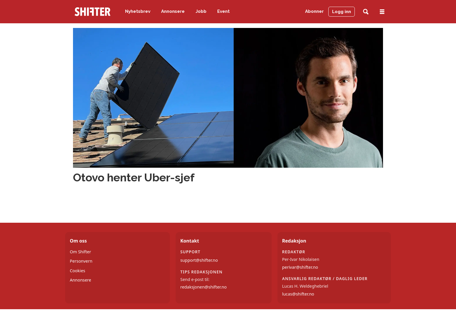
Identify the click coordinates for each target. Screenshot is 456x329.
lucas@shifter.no (298, 294)
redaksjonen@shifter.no (203, 287)
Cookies (77, 270)
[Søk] (365, 11)
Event (223, 11)
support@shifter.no (199, 260)
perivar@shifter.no (300, 267)
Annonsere (173, 11)
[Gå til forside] (92, 11)
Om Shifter (80, 251)
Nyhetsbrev (137, 11)
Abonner (314, 11)
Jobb (201, 11)
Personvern (81, 261)
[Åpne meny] (382, 11)
